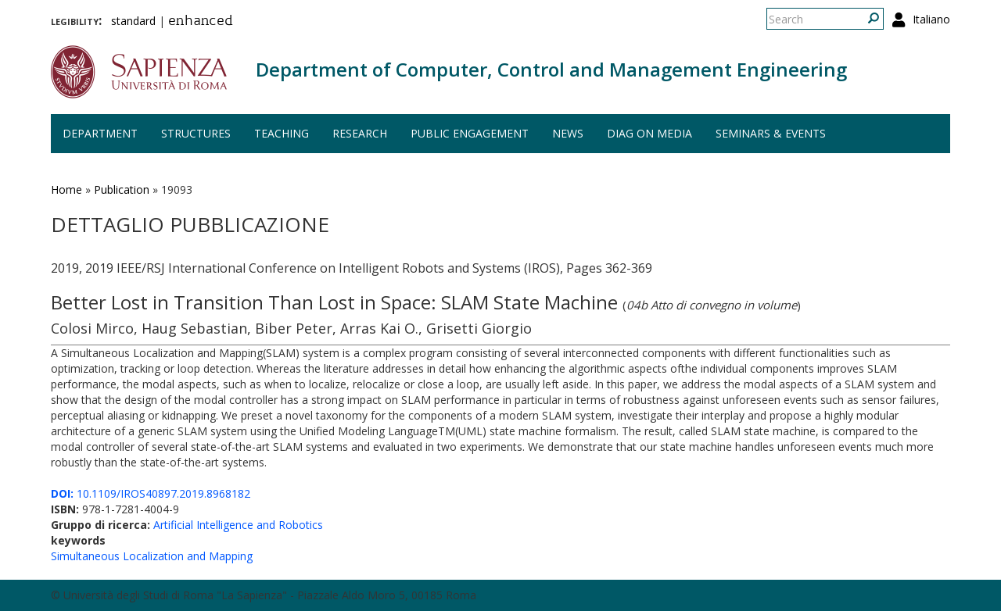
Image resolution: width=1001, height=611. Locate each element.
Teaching (281, 133)
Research (359, 133)
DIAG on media (649, 133)
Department (100, 133)
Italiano (931, 19)
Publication (121, 189)
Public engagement (470, 133)
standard (133, 20)
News (567, 133)
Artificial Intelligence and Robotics (238, 524)
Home (66, 189)
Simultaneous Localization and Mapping (152, 555)
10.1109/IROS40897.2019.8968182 (150, 493)
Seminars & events (771, 133)
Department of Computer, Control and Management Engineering (551, 69)
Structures (196, 133)
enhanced (200, 22)
